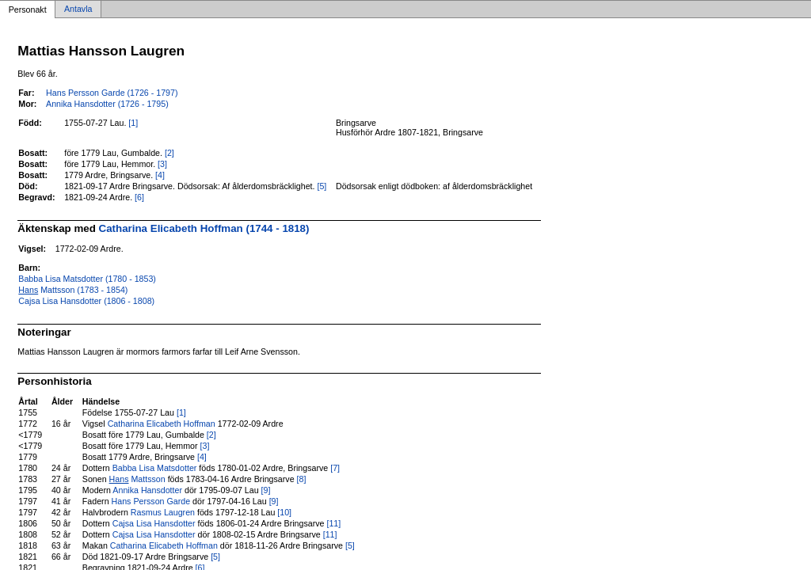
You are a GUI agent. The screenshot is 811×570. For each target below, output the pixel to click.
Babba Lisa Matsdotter (154, 468)
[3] (162, 164)
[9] (266, 490)
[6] (139, 197)
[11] (333, 523)
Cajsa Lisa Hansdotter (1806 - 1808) (86, 301)
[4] (160, 175)
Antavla (78, 9)
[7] (335, 468)
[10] (284, 512)
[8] (302, 479)
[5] (321, 186)
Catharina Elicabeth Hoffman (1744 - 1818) (204, 228)
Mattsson (137, 479)
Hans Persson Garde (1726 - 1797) (111, 92)
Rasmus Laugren (163, 512)
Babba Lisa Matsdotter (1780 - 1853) (87, 278)
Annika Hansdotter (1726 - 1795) (107, 103)
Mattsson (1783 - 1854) (73, 289)
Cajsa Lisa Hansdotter (154, 523)
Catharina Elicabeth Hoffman (161, 423)
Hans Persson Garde (151, 501)
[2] (169, 153)
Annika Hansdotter (147, 490)
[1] (133, 122)
